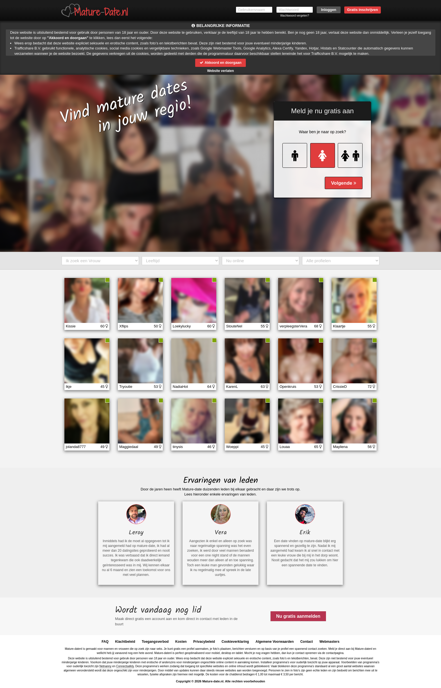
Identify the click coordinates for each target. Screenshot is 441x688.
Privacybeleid (204, 642)
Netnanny (106, 666)
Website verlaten (220, 71)
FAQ (105, 642)
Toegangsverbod (155, 642)
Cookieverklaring (235, 642)
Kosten (181, 642)
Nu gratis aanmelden (298, 616)
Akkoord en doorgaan (220, 62)
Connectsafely (125, 666)
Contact (306, 642)
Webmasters (329, 642)
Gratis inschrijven (362, 10)
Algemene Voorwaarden (274, 642)
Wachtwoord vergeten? (294, 15)
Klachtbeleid (125, 642)
